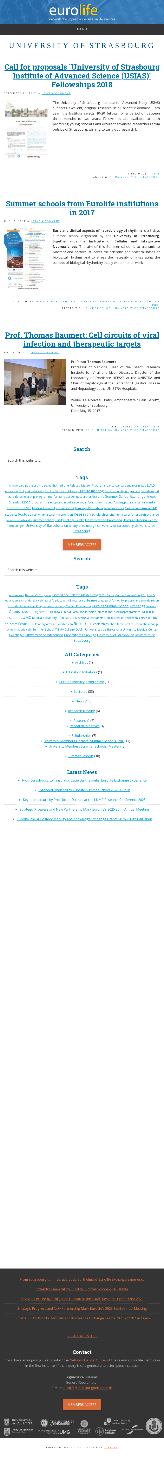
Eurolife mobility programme (81, 682)
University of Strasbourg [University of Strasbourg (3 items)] (115, 525)
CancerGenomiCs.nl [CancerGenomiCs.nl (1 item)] (127, 485)
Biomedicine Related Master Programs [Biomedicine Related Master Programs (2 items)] (79, 485)
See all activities (82, 1336)
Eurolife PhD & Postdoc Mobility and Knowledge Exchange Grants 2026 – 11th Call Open (84, 819)
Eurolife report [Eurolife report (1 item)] (150, 491)
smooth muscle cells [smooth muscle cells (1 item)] (19, 520)
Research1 (81, 720)
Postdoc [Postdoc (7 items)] (24, 514)
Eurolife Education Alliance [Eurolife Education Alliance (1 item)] (61, 491)
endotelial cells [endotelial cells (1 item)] (34, 491)
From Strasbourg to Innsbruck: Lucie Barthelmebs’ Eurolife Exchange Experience (84, 780)
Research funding (81, 711)
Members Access (82, 544)
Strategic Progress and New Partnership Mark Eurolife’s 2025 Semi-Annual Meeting (84, 809)
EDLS (89, 430)
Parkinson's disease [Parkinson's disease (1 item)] (138, 508)
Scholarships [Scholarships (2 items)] (100, 514)
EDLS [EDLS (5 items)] (151, 485)
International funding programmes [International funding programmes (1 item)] (118, 502)
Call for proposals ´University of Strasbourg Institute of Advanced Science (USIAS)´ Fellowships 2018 (82, 75)
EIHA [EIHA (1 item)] (21, 491)
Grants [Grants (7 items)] (14, 502)
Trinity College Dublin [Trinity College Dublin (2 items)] (69, 520)
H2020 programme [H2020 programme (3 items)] (35, 502)
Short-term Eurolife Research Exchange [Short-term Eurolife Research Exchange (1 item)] (134, 514)
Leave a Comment (56, 93)
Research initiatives (85, 726)
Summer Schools (61, 301)
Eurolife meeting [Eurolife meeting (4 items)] (91, 491)
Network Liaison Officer (88, 1360)
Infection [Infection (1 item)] (90, 502)
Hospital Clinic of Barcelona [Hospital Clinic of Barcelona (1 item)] (67, 502)
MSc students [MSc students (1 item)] (94, 508)
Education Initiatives (81, 672)
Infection (104, 430)
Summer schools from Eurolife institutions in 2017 (82, 208)
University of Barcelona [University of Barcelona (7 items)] (44, 525)
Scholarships (81, 735)
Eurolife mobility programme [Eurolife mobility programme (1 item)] (122, 491)
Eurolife (82, 12)
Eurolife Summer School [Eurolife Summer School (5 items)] (110, 496)
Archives (81, 662)
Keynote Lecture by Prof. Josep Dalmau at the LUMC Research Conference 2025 (84, 799)
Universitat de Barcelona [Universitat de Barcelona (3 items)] (103, 520)
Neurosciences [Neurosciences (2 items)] (114, 508)
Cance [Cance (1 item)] (110, 485)
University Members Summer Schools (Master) (85, 746)
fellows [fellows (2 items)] (151, 497)
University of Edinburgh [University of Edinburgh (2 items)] (80, 526)
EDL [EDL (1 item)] (143, 485)
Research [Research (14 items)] (82, 514)
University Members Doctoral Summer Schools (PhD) (84, 741)
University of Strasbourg (137, 177)
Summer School (99, 308)
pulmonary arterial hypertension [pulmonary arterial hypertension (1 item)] (52, 514)
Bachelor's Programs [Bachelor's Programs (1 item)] (38, 485)
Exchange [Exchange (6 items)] (137, 496)
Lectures (141, 426)
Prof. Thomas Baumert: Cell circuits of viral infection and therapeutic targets (82, 339)
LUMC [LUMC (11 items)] (25, 507)
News (155, 173)
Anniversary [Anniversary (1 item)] (16, 485)
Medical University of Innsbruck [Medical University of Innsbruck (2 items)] (53, 508)
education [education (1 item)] (11, 491)
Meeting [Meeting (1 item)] (80, 508)
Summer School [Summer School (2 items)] (43, 520)
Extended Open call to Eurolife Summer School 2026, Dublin (84, 790)
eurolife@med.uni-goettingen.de (88, 1388)
